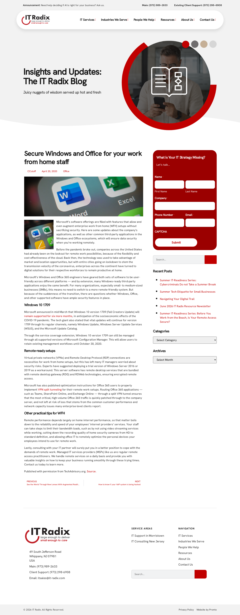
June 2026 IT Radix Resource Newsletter (185, 306)
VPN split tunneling (50, 389)
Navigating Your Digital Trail (177, 299)
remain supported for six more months (48, 316)
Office (66, 171)
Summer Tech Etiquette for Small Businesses (187, 292)
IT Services (88, 20)
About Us (188, 20)
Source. (91, 471)
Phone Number (165, 215)
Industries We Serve (114, 20)
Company (161, 198)
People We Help (145, 20)
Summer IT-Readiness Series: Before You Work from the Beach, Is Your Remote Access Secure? (188, 318)
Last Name (191, 191)
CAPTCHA (161, 231)
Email (189, 215)
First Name (161, 191)
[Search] (211, 260)
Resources (168, 20)
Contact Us (208, 20)
